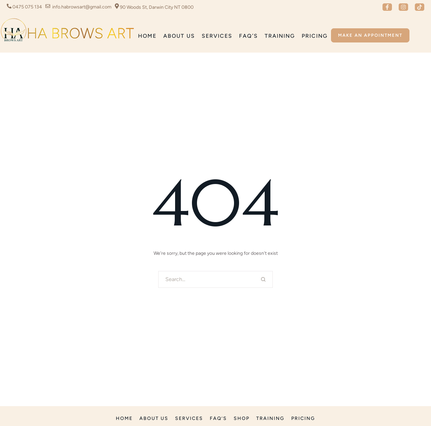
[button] (387, 7)
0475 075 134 (27, 7)
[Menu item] (147, 36)
